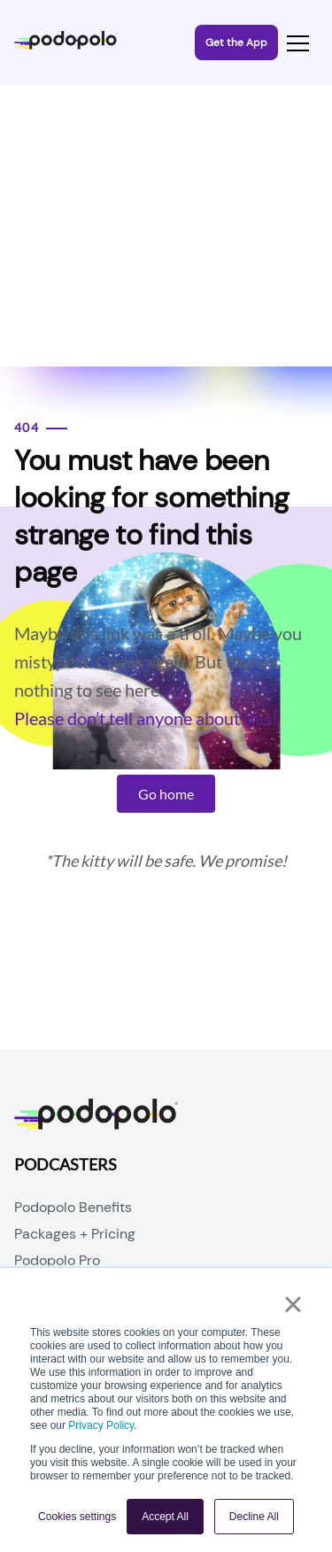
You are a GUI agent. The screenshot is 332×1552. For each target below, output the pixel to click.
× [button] (292, 1304)
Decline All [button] (254, 1516)
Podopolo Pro (57, 1260)
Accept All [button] (165, 1516)
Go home (166, 793)
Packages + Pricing (74, 1233)
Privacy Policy (101, 1425)
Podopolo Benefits (73, 1207)
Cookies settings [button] (77, 1516)
